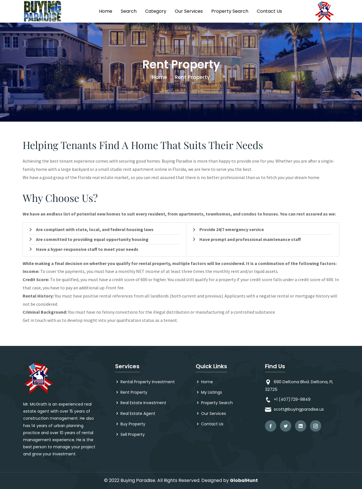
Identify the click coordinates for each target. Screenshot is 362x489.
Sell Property (132, 434)
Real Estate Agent (137, 413)
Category (155, 11)
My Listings (211, 392)
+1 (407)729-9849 (292, 399)
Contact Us (269, 11)
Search (129, 11)
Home (105, 11)
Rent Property (133, 392)
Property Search (229, 11)
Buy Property (132, 424)
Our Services (189, 11)
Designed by (215, 480)
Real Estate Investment (143, 403)
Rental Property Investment (147, 382)
